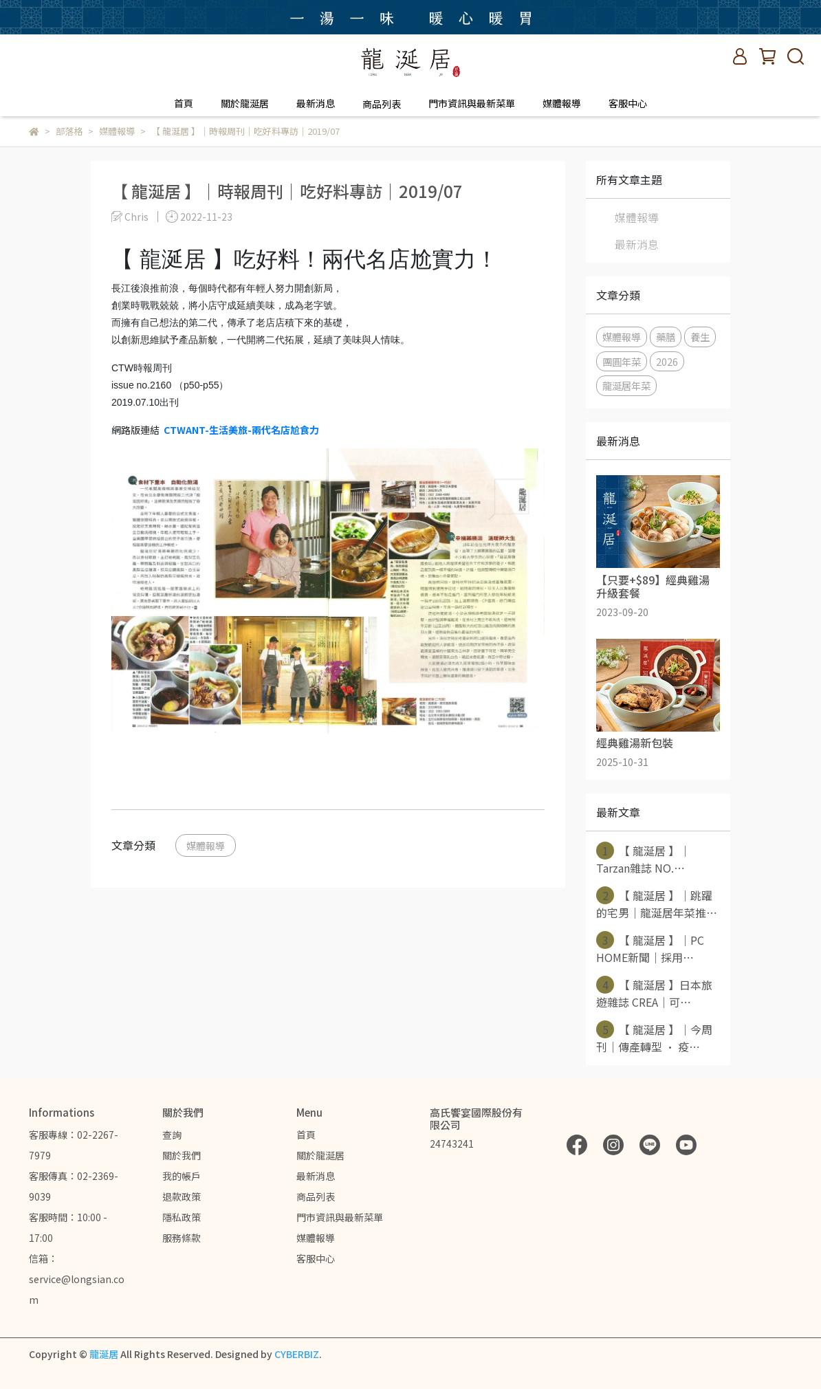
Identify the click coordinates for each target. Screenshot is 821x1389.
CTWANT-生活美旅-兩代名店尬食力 (241, 430)
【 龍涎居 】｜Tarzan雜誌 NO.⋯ (643, 859)
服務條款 (181, 1238)
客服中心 (628, 103)
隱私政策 (181, 1217)
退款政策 (181, 1196)
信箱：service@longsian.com (76, 1278)
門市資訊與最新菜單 (471, 103)
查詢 (172, 1134)
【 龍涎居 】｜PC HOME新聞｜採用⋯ (650, 948)
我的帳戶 (181, 1176)
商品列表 (315, 1196)
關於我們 (181, 1155)
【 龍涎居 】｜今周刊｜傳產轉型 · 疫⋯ (654, 1037)
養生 (700, 336)
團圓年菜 (621, 361)
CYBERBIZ (296, 1354)
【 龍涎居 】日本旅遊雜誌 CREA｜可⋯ (654, 993)
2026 (667, 361)
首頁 (183, 103)
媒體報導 (562, 103)
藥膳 (665, 336)
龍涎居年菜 (626, 385)
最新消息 (315, 103)
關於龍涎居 (245, 103)
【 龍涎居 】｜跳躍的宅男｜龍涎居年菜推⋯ (656, 903)
